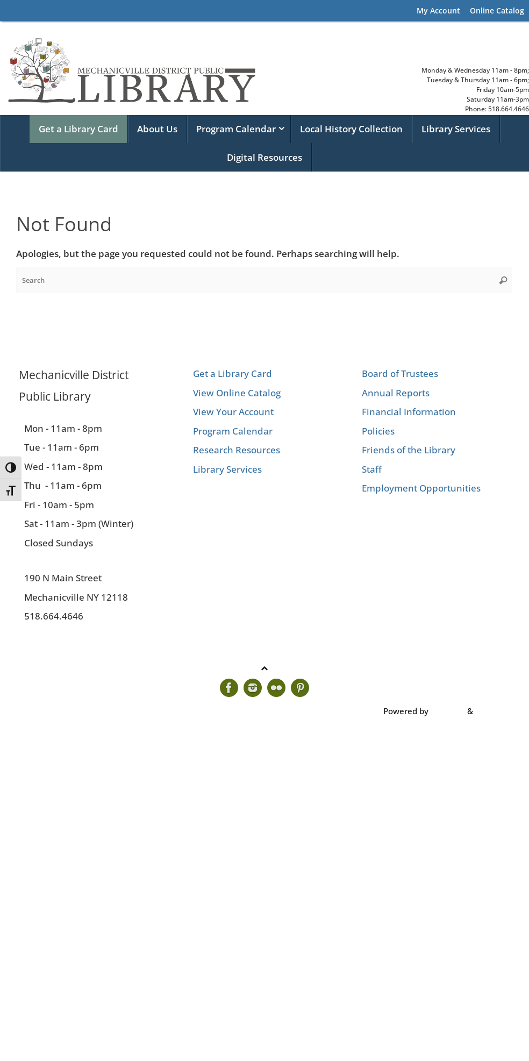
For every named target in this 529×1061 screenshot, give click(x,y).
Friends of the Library (408, 450)
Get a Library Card (232, 373)
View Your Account (233, 411)
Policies (378, 431)
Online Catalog (497, 10)
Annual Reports (396, 393)
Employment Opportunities (421, 488)
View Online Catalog (237, 393)
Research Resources (236, 450)
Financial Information (409, 411)
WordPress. (496, 711)
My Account (438, 10)
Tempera (448, 711)
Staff (372, 469)
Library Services (227, 469)
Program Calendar (233, 431)
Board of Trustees (400, 373)
